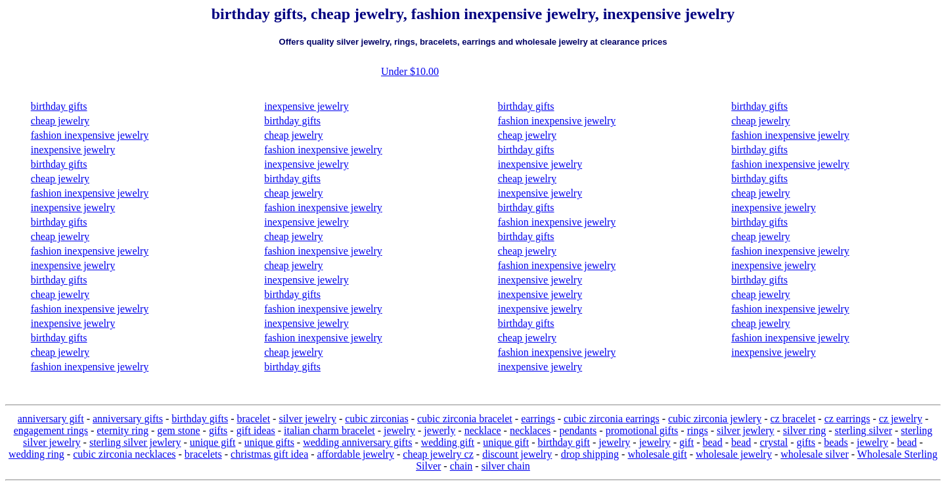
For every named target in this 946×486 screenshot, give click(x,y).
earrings (538, 418)
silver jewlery (746, 430)
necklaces (530, 430)
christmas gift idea (269, 454)
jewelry (399, 430)
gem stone (178, 430)
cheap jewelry (60, 120)
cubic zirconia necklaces (124, 454)
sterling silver (863, 430)
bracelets (203, 454)
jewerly (439, 430)
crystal (774, 442)
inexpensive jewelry (73, 149)
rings (697, 430)
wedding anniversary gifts (357, 442)
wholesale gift (657, 454)
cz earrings (847, 418)
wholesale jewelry (734, 454)
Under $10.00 (410, 71)
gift (686, 442)
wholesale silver (814, 454)
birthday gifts (59, 106)
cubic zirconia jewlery (714, 418)
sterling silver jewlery (135, 442)
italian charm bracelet (329, 430)
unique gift (213, 442)
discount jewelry (517, 454)
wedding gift (447, 442)
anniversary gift (51, 418)
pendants (578, 430)
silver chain (506, 466)
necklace (482, 430)
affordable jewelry (355, 454)
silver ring (804, 430)
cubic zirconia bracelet (464, 418)
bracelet (253, 418)
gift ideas (255, 430)
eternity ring (122, 430)
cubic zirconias (376, 418)
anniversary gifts (128, 418)
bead (713, 442)
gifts (218, 430)
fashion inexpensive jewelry (90, 135)
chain (461, 466)
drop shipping (590, 454)
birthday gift (563, 442)
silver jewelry (307, 418)
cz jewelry (900, 418)
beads (835, 442)
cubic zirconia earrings (612, 418)
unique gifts (269, 442)
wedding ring (36, 454)
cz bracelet (793, 418)
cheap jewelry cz (438, 454)
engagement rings (51, 430)
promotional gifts (642, 430)
